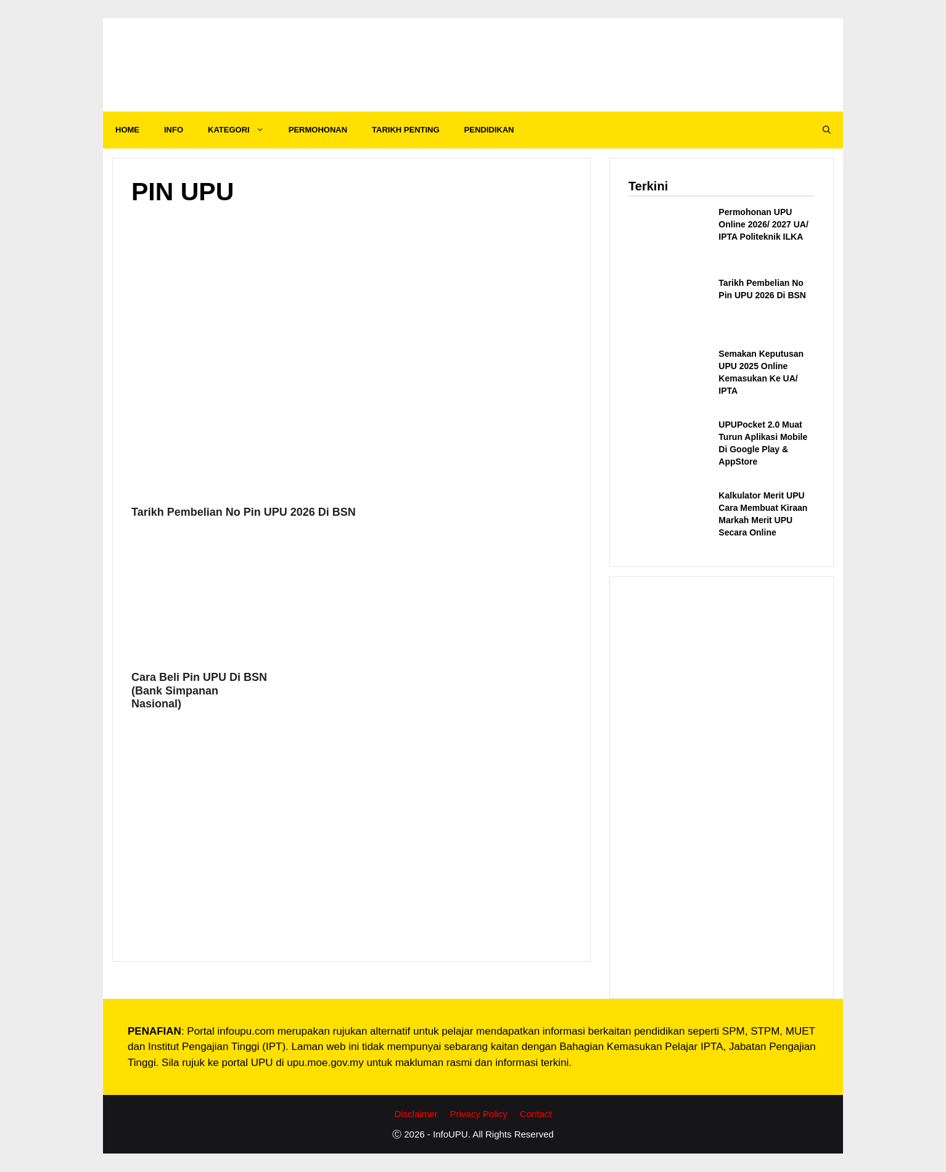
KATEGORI (242, 130)
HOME (127, 129)
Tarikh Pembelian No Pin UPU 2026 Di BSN (243, 512)
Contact (536, 1114)
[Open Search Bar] (826, 130)
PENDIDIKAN (489, 129)
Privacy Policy (478, 1114)
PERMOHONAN (318, 129)
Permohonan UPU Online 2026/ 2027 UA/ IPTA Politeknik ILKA (763, 224)
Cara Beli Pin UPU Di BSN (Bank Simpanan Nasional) (199, 690)
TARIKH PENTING (406, 129)
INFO (173, 129)
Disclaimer (415, 1114)
